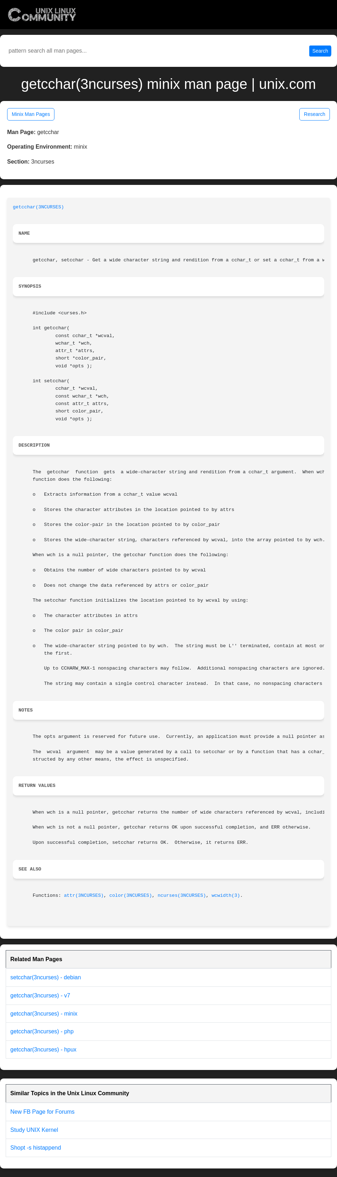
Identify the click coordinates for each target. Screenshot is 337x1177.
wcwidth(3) (226, 895)
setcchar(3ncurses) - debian (45, 977)
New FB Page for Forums (42, 1112)
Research (314, 114)
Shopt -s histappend (35, 1148)
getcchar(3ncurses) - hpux (43, 1049)
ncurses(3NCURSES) (182, 895)
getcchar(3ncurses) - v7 (40, 995)
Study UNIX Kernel (34, 1130)
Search (320, 51)
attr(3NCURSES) (84, 895)
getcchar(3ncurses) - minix (44, 1014)
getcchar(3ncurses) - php (42, 1031)
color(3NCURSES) (130, 895)
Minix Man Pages (31, 114)
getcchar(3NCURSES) (38, 207)
